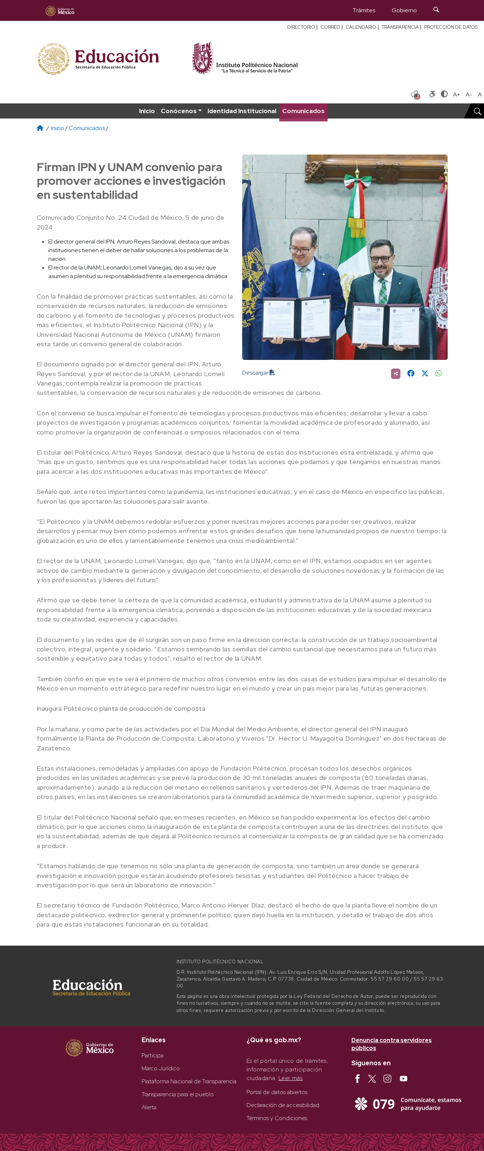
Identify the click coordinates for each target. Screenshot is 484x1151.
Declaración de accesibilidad (283, 1105)
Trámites (363, 10)
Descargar (258, 372)
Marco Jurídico (161, 1068)
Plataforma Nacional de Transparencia (189, 1081)
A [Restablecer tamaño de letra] (480, 94)
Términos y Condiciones (277, 1118)
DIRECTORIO (301, 27)
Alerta (149, 1107)
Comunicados (303, 111)
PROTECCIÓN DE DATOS (451, 27)
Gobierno (404, 10)
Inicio (147, 111)
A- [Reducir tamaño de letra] (469, 94)
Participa (153, 1055)
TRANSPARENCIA (400, 27)
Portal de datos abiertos (277, 1092)
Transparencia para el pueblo (178, 1094)
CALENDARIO (361, 27)
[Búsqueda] (436, 10)
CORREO (330, 27)
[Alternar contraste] (444, 94)
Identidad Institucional (242, 111)
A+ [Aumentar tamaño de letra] (456, 94)
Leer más (291, 1078)
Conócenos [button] (179, 111)
